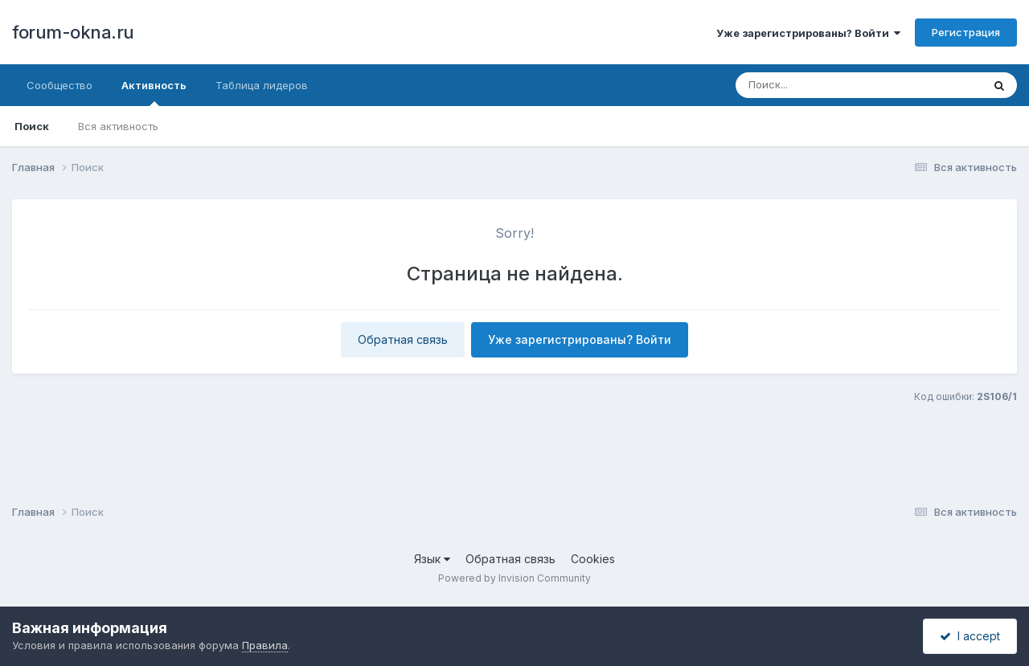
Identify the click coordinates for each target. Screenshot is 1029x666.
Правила (265, 645)
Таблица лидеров (261, 85)
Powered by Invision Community (514, 578)
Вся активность (118, 126)
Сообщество (59, 85)
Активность (154, 92)
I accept (970, 636)
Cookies (593, 559)
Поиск (31, 126)
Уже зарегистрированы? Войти (808, 33)
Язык (432, 559)
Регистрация (966, 32)
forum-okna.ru (73, 32)
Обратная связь (403, 339)
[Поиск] (828, 85)
